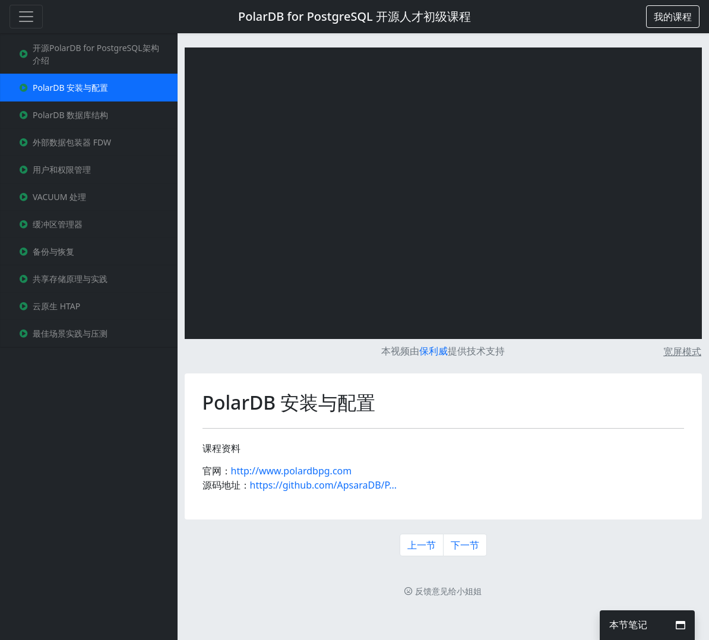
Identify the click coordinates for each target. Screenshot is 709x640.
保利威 (433, 350)
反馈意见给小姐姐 (443, 591)
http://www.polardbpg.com (291, 470)
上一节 (421, 545)
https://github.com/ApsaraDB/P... (323, 485)
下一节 (465, 545)
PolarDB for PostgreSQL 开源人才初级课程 (354, 16)
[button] (672, 16)
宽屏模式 (682, 351)
